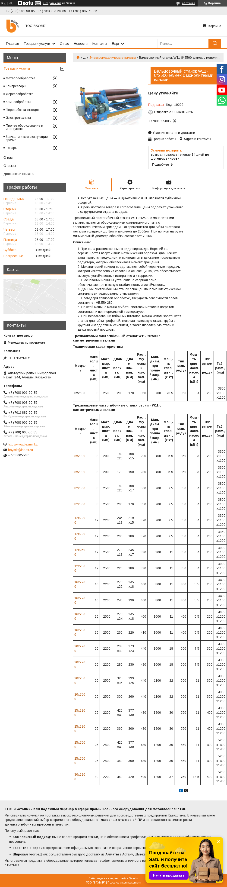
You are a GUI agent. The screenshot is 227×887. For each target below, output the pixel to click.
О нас (64, 43)
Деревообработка (19, 94)
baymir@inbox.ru (20, 450)
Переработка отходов (23, 110)
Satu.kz (134, 878)
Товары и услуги (37, 43)
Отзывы (9, 166)
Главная (12, 43)
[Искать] (214, 43)
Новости (81, 43)
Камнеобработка (18, 102)
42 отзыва (188, 3)
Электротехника (18, 117)
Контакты (99, 43)
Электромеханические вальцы (112, 57)
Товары (11, 148)
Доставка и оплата (18, 174)
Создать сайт (52, 3)
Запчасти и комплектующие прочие (27, 138)
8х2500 (79, 488)
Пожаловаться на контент (124, 882)
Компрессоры (16, 86)
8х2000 (79, 456)
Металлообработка (20, 78)
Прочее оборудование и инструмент (24, 127)
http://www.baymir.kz (23, 444)
